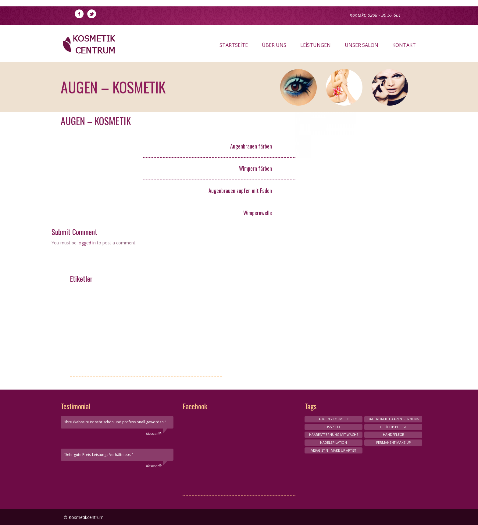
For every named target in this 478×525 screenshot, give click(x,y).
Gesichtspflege (393, 427)
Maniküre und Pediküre (99, 314)
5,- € (284, 191)
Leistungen (315, 46)
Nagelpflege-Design (99, 303)
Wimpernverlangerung (157, 303)
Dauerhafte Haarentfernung (393, 419)
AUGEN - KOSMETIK (99, 336)
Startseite (233, 46)
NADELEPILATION (333, 442)
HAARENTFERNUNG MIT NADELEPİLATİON (99, 349)
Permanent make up (98, 363)
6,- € (284, 147)
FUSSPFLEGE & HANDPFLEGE (158, 325)
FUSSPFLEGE (333, 427)
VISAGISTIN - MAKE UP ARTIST (98, 293)
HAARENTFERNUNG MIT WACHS (158, 352)
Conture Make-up (158, 314)
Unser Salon (361, 46)
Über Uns (274, 46)
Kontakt (404, 46)
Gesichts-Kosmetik (157, 336)
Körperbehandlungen (98, 325)
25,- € (283, 213)
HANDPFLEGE (157, 293)
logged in (87, 243)
